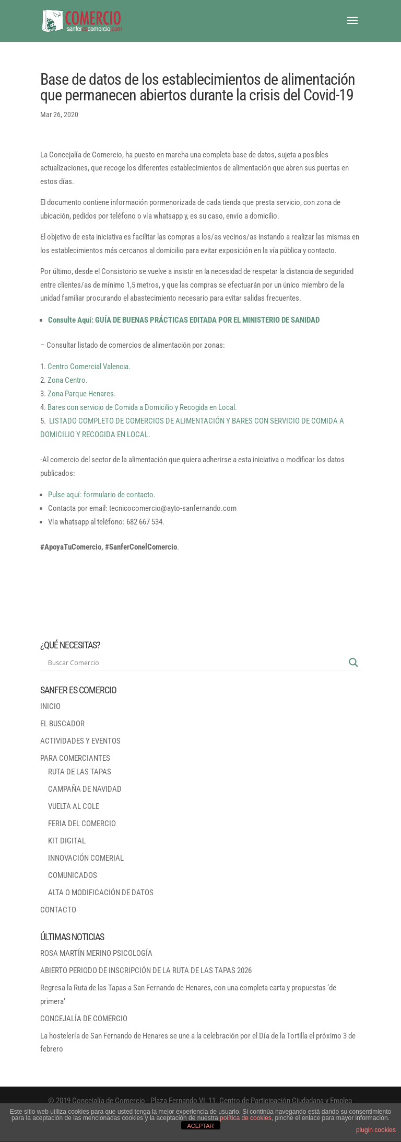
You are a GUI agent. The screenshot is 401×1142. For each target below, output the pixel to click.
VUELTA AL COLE (73, 806)
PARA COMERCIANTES (75, 758)
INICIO (50, 706)
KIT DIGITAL (67, 841)
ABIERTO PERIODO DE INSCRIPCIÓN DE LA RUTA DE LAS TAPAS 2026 (146, 970)
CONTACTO (58, 910)
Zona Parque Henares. (82, 393)
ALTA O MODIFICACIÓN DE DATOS (101, 892)
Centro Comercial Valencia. (89, 366)
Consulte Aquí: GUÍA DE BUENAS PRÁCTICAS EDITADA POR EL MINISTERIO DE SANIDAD (184, 320)
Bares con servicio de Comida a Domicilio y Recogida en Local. (142, 407)
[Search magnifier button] (353, 662)
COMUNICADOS (72, 875)
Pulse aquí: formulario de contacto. (102, 494)
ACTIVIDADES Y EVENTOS (80, 741)
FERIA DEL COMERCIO (82, 823)
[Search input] (196, 662)
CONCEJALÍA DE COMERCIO (83, 1018)
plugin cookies (376, 1130)
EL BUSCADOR (62, 723)
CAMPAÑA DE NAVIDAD (85, 789)
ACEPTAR (200, 1126)
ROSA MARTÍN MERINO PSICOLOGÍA (96, 953)
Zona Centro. (68, 380)
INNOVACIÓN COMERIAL (86, 858)
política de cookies (246, 1118)
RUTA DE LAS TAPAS (79, 771)
